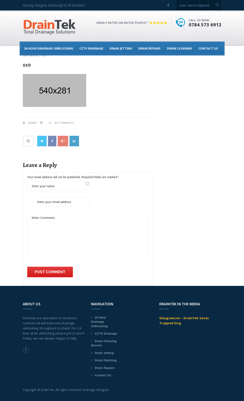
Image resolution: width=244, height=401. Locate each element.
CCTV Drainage (91, 48)
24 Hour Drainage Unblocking (48, 48)
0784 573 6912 (205, 24)
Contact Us (208, 48)
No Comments (64, 123)
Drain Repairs (149, 48)
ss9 (27, 64)
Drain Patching (106, 360)
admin (32, 123)
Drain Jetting (121, 48)
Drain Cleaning (179, 48)
